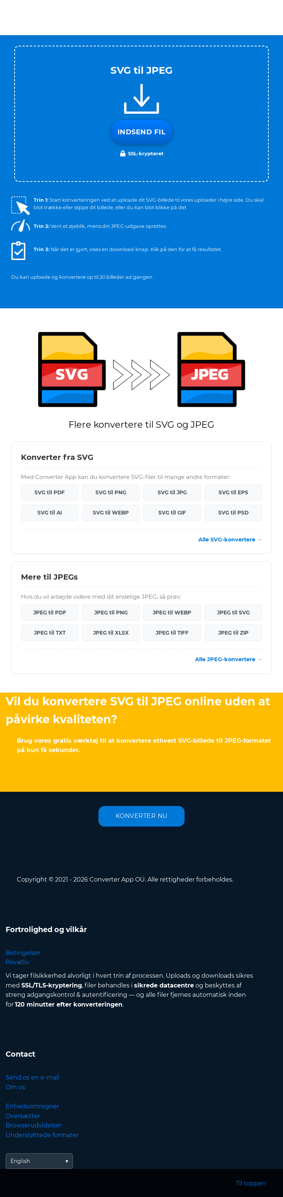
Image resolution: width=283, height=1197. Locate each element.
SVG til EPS (233, 492)
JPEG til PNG (111, 613)
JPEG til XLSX (111, 633)
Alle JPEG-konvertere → (228, 659)
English (20, 1161)
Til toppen (251, 1183)
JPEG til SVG (233, 613)
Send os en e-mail (32, 1077)
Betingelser (23, 952)
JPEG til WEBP (172, 613)
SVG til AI (49, 513)
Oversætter (23, 1116)
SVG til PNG (110, 492)
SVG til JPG (172, 492)
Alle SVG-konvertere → (230, 539)
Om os (15, 1087)
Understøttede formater (42, 1135)
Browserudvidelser (34, 1125)
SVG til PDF (49, 492)
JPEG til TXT (50, 633)
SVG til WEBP (111, 513)
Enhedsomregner (32, 1106)
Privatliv (17, 962)
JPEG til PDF (49, 613)
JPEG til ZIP (233, 633)
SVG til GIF (172, 513)
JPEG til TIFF (172, 633)
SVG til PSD (233, 513)
